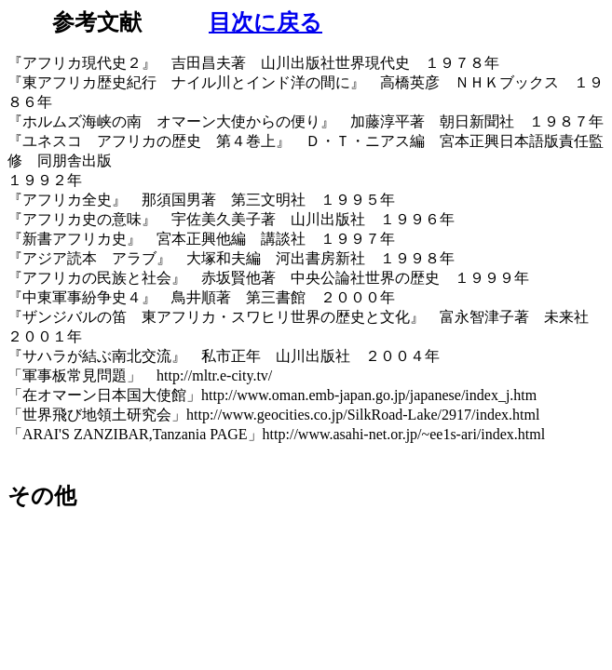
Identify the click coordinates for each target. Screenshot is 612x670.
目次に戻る (265, 22)
